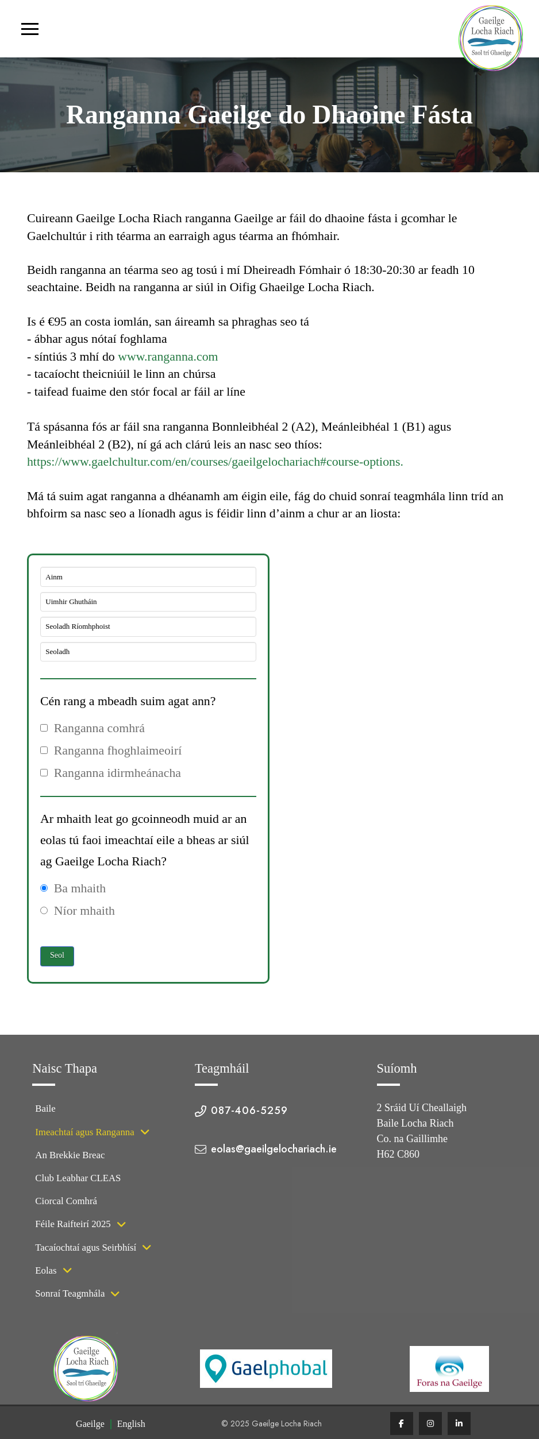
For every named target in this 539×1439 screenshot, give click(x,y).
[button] (29, 29)
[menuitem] (90, 1424)
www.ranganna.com (168, 356)
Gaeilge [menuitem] (90, 1424)
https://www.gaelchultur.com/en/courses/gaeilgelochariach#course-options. (215, 462)
